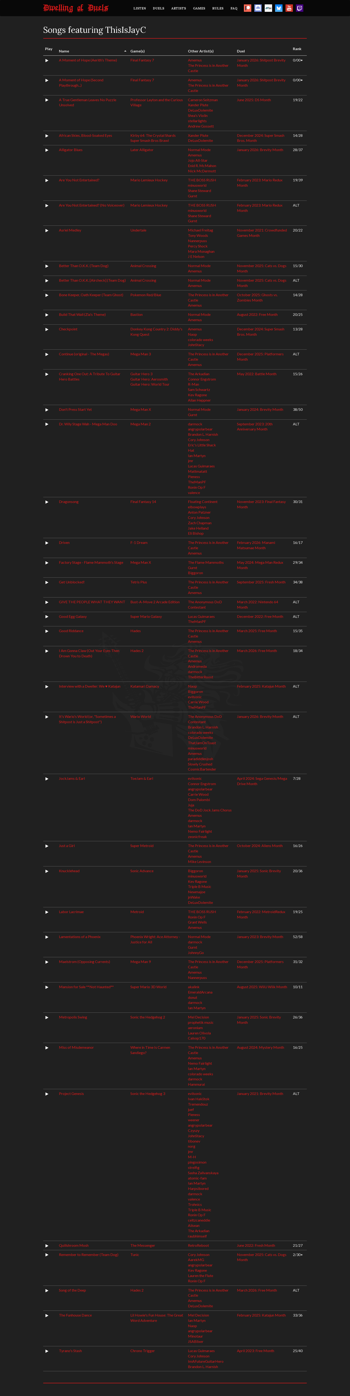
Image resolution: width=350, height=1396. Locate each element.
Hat (191, 450)
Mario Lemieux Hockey (149, 180)
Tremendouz (198, 1104)
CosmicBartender (202, 769)
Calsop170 (196, 1038)
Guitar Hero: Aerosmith (149, 379)
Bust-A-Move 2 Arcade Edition (155, 602)
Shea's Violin (198, 115)
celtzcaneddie (199, 1220)
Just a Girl (67, 845)
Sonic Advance (142, 871)
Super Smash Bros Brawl (149, 140)
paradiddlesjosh (200, 758)
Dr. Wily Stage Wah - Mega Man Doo (88, 424)
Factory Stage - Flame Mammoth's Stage (91, 562)
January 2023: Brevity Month (260, 936)
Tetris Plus (138, 582)
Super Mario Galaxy (146, 616)
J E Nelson (196, 256)
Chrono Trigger (142, 1350)
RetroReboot (198, 1245)
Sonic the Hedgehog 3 (147, 1093)
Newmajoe (196, 892)
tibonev (194, 1141)
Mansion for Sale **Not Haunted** (86, 987)
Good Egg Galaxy (73, 616)
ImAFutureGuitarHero (206, 1361)
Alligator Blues (71, 149)
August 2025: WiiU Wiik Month (262, 987)
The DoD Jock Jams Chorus (210, 810)
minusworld (197, 185)
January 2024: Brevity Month (260, 409)
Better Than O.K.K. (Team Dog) (83, 265)
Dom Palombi (199, 799)
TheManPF (197, 482)
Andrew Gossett (201, 126)
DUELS (158, 8)
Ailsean (194, 1225)
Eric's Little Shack (202, 445)
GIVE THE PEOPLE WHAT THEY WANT (92, 602)
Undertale (138, 230)
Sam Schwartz (199, 389)
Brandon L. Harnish (203, 434)
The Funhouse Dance (75, 1315)
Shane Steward (199, 190)
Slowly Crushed (200, 764)
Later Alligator (142, 149)
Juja (191, 805)
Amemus (195, 60)
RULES (218, 8)
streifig (194, 1167)
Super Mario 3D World (148, 987)
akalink (194, 987)
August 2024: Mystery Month (260, 1047)
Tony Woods (198, 235)
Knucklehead (69, 871)
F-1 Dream (138, 542)
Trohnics (195, 1204)
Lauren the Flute (200, 1275)
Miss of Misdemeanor (76, 1047)
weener (194, 1120)
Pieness (194, 476)
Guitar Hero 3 (141, 374)
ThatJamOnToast (202, 743)
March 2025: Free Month (257, 630)
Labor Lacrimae (71, 911)
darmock (195, 424)
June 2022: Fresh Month (256, 1245)
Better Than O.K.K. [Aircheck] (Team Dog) (92, 280)
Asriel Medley (70, 230)
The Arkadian (198, 374)
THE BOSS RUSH (202, 180)
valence (194, 492)
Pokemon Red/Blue (145, 295)
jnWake (194, 897)
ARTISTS (178, 8)
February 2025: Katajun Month (261, 686)
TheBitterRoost (200, 677)
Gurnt (192, 196)
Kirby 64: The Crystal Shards (153, 135)
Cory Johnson (198, 439)
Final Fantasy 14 (143, 501)
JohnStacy (196, 344)
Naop (192, 334)
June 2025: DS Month (254, 100)
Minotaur (195, 1336)
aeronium (195, 1027)
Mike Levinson (199, 861)
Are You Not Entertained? (79, 180)
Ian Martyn (197, 455)
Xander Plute (198, 105)
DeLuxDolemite (200, 110)
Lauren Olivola (199, 1033)
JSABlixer (195, 1341)
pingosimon (197, 1162)
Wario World (140, 716)
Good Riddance (71, 630)
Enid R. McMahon (202, 165)
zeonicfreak (197, 836)
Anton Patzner (199, 512)
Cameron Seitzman (203, 100)
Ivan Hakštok (198, 1099)
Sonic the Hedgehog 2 (147, 1017)
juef (191, 1109)
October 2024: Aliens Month (260, 845)
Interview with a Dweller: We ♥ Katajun (89, 686)
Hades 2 (137, 650)
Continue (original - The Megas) (84, 354)
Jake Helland (198, 528)
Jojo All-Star (198, 160)
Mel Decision (198, 1017)
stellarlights (197, 121)
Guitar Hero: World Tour (149, 384)
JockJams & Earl (72, 778)
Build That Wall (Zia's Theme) (82, 314)
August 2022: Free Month (257, 314)
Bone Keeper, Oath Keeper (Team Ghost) (91, 295)
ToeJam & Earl (141, 778)
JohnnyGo (196, 952)
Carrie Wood (198, 702)
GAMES (199, 8)
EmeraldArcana (200, 992)
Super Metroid (142, 845)
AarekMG (196, 1259)
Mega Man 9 (140, 961)
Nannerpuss (197, 240)
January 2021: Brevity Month (260, 1093)
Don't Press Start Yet (75, 409)
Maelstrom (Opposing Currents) (84, 961)
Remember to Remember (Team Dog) (88, 1254)
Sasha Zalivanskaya (203, 1172)
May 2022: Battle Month (256, 374)
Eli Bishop (196, 533)
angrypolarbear (200, 429)
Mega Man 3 (140, 354)
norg (191, 1146)
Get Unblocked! (72, 582)
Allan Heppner (199, 400)
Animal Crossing (143, 265)
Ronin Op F (197, 487)
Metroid (137, 911)
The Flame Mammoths (206, 562)
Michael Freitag (200, 230)
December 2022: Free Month (260, 616)
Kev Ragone (197, 395)
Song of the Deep (72, 1290)
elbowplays (197, 507)
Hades (135, 630)
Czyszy (194, 1130)
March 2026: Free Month (257, 650)
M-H (192, 1157)
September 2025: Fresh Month (261, 582)
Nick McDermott (202, 171)
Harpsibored (198, 1188)
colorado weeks (200, 339)
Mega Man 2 (140, 424)
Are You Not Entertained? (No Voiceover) (91, 205)
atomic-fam (197, 1178)
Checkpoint (68, 329)
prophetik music (201, 1022)
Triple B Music (199, 886)
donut (192, 997)
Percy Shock (198, 246)
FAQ (233, 8)
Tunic (134, 1254)
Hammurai (196, 1084)
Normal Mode (199, 149)
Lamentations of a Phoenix (80, 936)
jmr (190, 460)
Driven (64, 542)
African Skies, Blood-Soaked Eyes (85, 135)
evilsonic (195, 697)
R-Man (193, 384)
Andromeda (197, 666)
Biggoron (195, 572)
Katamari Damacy (144, 686)
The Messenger (142, 1245)
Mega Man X (140, 409)
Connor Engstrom (202, 379)
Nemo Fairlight (200, 831)
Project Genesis (71, 1093)
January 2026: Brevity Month (260, 149)
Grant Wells (197, 922)
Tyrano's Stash (70, 1350)
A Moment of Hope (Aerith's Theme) (88, 60)
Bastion (136, 314)
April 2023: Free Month (255, 1350)
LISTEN (139, 8)
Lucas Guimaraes (201, 466)
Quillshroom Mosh (74, 1245)
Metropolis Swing (73, 1017)
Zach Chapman (200, 523)
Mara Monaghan (201, 251)
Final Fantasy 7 (142, 60)
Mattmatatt (197, 471)
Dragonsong (69, 501)
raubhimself (197, 1236)
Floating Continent (203, 501)
